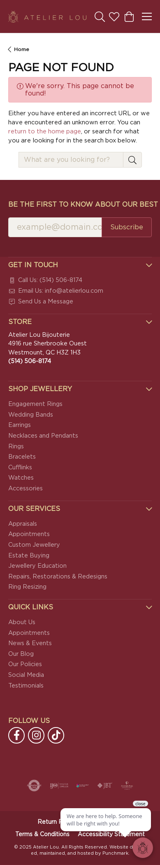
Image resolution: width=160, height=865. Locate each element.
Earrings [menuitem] (19, 425)
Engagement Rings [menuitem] (35, 404)
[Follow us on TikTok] (56, 735)
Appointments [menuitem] (29, 535)
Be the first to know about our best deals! (80, 204)
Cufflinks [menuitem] (20, 467)
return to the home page (44, 131)
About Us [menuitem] (21, 622)
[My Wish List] (114, 16)
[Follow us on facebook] (16, 735)
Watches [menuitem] (21, 478)
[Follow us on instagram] (36, 735)
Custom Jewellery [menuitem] (34, 545)
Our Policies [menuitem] (25, 665)
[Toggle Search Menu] (100, 16)
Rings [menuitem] (16, 446)
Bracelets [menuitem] (22, 457)
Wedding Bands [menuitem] (30, 415)
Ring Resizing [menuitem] (27, 587)
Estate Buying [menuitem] (28, 556)
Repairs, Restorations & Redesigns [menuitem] (57, 577)
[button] (80, 265)
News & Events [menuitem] (30, 643)
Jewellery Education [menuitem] (37, 566)
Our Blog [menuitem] (21, 654)
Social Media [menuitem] (26, 675)
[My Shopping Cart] (128, 16)
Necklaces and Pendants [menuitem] (43, 436)
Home (21, 49)
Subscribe (126, 227)
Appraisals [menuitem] (22, 524)
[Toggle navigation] (147, 16)
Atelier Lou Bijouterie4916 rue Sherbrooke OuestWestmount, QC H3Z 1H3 (47, 348)
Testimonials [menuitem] (26, 686)
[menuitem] (80, 280)
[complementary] (100, 819)
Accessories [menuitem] (25, 488)
